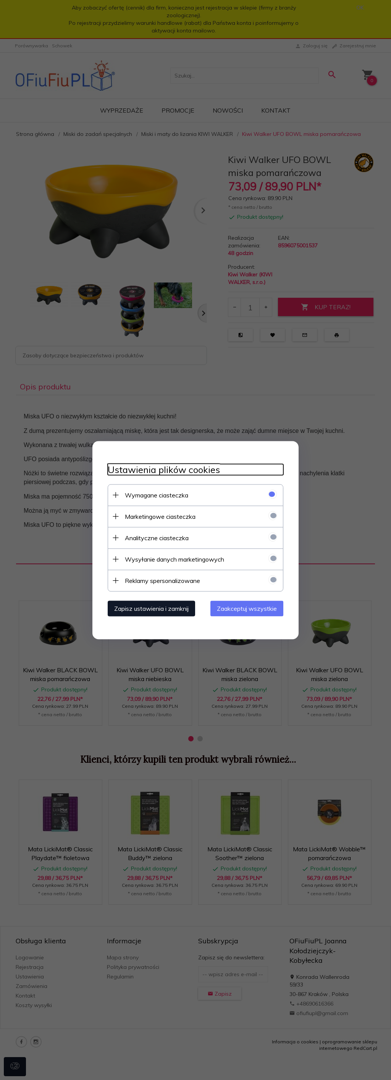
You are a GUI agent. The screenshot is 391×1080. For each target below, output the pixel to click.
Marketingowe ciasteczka (160, 516)
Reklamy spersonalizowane (162, 580)
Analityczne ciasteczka (157, 537)
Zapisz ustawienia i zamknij (151, 608)
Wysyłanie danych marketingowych (174, 559)
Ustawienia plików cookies (164, 469)
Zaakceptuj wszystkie (247, 608)
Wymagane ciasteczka (156, 495)
